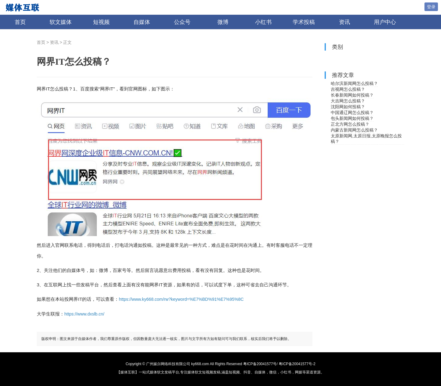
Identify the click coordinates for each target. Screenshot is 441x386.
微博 (222, 22)
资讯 (344, 22)
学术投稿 (304, 22)
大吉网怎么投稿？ (348, 100)
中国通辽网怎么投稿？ (352, 112)
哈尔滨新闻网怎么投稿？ (354, 83)
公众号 (182, 22)
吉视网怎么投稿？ (348, 89)
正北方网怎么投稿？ (350, 124)
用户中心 (385, 22)
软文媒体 (61, 22)
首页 (20, 22)
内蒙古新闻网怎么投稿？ (354, 130)
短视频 (101, 22)
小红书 (263, 22)
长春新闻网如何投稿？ (352, 95)
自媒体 (142, 22)
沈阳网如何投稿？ (348, 106)
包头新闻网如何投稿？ (352, 118)
